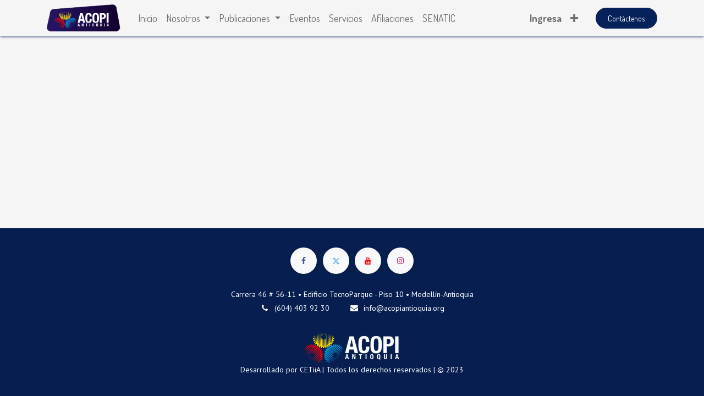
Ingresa (546, 18)
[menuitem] (148, 18)
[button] (574, 18)
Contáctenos (626, 18)
